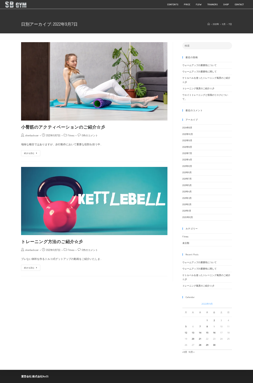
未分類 (185, 243)
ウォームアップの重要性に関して (199, 71)
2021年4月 (187, 191)
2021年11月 (187, 172)
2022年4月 (187, 159)
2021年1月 (186, 210)
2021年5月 (187, 185)
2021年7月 (187, 178)
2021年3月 (187, 198)
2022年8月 (187, 146)
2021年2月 (187, 204)
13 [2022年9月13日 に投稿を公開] (193, 332)
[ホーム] (208, 24)
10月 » (191, 351)
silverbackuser (32, 135)
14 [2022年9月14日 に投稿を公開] (200, 332)
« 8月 (184, 351)
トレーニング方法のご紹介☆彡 (52, 241)
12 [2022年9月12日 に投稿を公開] (186, 332)
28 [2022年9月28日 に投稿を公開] (200, 344)
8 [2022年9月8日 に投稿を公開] (207, 326)
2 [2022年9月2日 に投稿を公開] (214, 320)
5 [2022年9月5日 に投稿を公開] (186, 326)
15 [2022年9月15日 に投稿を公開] (207, 332)
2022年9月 (187, 140)
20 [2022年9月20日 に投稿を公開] (193, 338)
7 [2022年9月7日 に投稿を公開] (200, 326)
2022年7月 (187, 153)
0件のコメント (90, 135)
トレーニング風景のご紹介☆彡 (198, 88)
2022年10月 (187, 134)
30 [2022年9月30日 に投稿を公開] (214, 344)
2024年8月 (187, 127)
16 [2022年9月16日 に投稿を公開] (214, 332)
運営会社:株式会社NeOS (34, 376)
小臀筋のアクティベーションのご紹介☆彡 (63, 127)
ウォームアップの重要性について (199, 65)
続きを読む (30, 152)
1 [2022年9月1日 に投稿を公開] (207, 320)
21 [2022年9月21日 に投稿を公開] (200, 338)
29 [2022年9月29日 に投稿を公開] (207, 344)
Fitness (71, 135)
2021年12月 (187, 166)
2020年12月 (187, 217)
